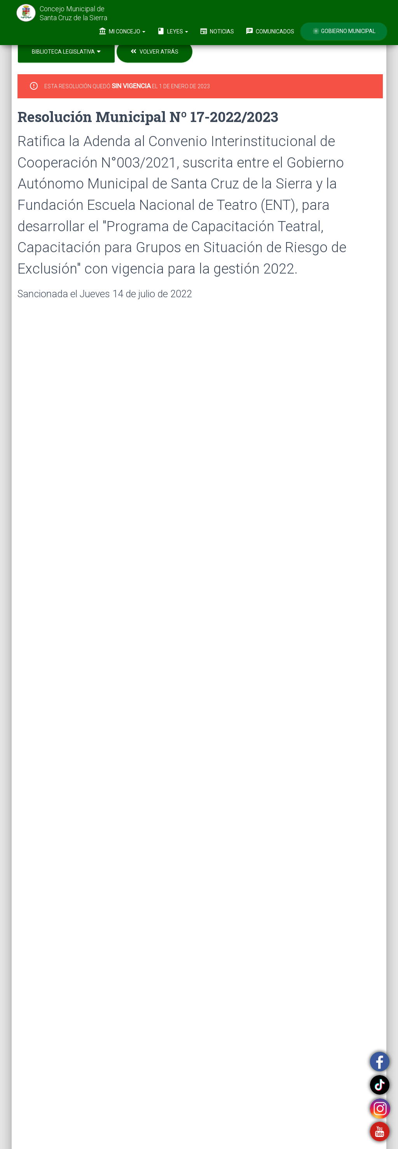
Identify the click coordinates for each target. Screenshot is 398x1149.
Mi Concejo (122, 31)
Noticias (217, 31)
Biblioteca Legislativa (66, 51)
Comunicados (270, 31)
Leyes (172, 31)
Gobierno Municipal (343, 31)
